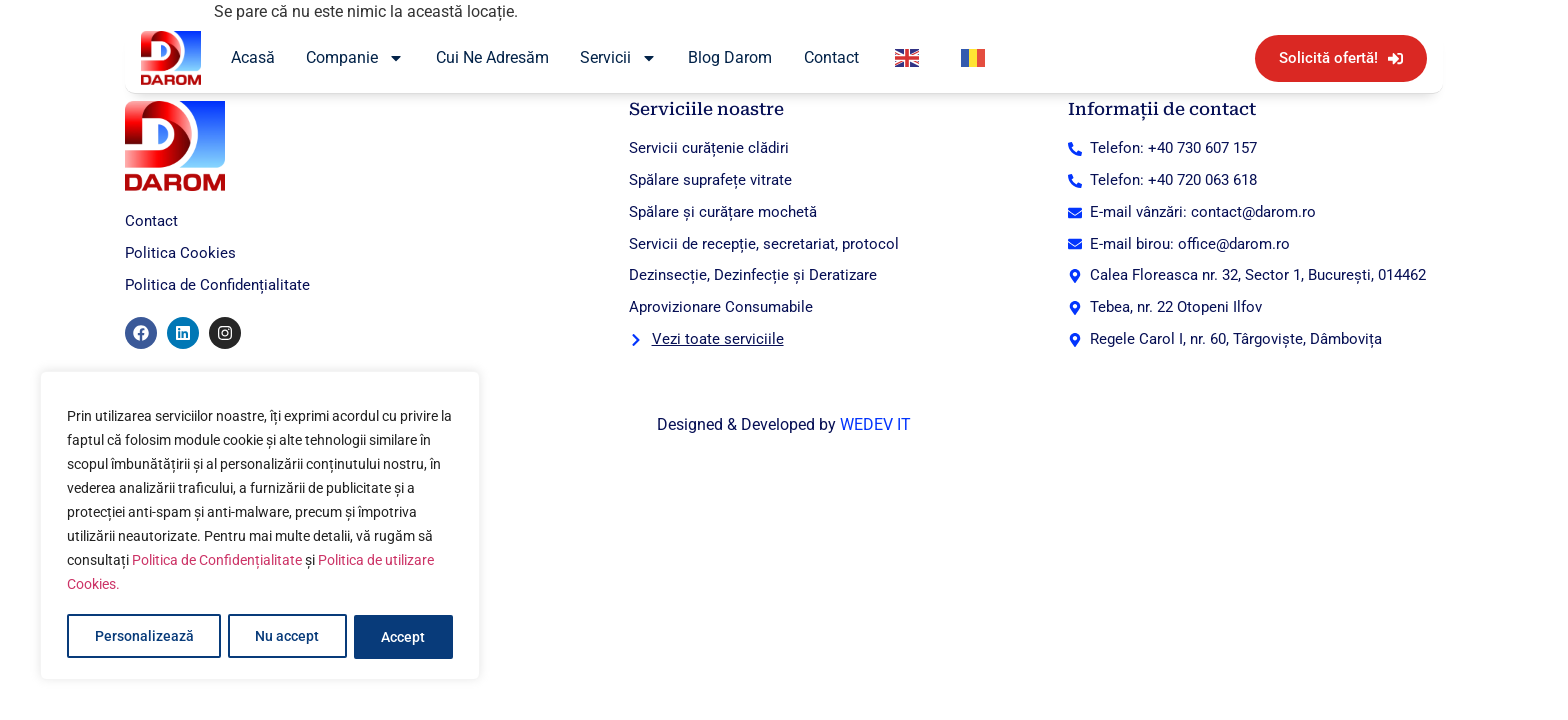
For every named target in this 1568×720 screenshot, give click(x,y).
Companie (355, 58)
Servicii (618, 58)
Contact (831, 57)
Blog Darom (730, 57)
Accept (404, 637)
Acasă (253, 57)
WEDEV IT (875, 424)
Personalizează (143, 637)
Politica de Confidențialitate (217, 563)
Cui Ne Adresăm (492, 57)
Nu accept (287, 637)
